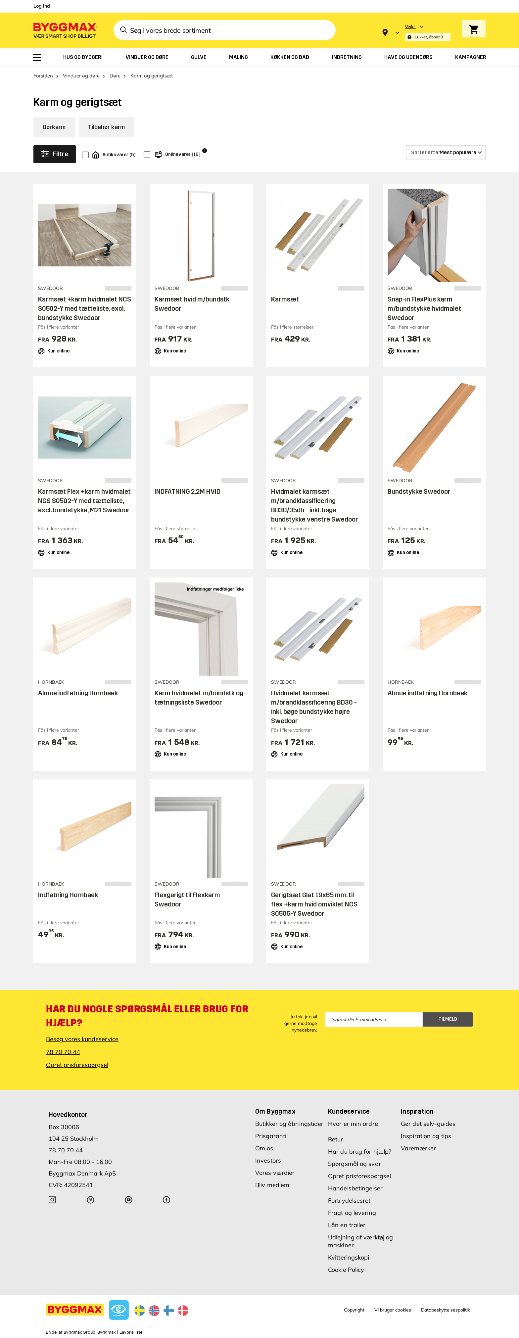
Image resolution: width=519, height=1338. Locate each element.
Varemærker (418, 1148)
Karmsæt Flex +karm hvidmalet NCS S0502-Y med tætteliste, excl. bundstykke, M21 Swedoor (84, 500)
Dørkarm (54, 127)
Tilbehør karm (106, 127)
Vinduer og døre (81, 75)
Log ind (41, 6)
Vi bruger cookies (392, 1310)
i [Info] (204, 150)
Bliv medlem (272, 1185)
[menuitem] (37, 57)
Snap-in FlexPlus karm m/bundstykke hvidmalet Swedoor (424, 308)
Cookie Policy (346, 1269)
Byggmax (106, 1332)
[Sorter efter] (446, 152)
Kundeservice (349, 1111)
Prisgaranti (270, 1136)
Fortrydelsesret (349, 1200)
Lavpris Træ (131, 1332)
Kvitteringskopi (348, 1257)
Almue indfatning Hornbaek (78, 693)
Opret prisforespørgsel (77, 1065)
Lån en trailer (346, 1225)
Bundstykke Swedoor (419, 491)
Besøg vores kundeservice (82, 1039)
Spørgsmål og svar (354, 1164)
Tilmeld (448, 1019)
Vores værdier (275, 1173)
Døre (115, 75)
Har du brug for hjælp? (359, 1151)
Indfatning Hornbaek (68, 895)
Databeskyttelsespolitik (445, 1310)
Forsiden (43, 75)
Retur (335, 1139)
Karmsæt (285, 299)
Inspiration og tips (426, 1136)
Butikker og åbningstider (289, 1124)
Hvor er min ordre (353, 1124)
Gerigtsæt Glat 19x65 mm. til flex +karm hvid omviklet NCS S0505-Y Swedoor (314, 904)
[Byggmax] (64, 30)
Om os (264, 1148)
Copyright (354, 1310)
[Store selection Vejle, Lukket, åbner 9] (427, 32)
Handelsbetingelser (355, 1188)
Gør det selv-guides (428, 1124)
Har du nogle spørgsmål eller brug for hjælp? (147, 1016)
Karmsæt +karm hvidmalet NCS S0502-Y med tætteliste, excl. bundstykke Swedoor (84, 308)
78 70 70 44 (63, 1052)
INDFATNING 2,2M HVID (187, 491)
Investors (268, 1160)
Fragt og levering (352, 1213)
